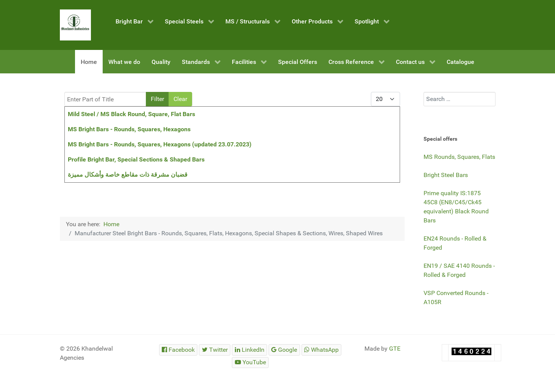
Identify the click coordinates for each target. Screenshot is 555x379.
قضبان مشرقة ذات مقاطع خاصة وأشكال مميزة (128, 174)
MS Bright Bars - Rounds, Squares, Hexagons (129, 129)
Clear (180, 99)
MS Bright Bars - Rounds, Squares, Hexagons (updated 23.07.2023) (160, 144)
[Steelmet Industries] (75, 24)
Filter (157, 99)
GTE (394, 348)
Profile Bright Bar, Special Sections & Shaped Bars (136, 159)
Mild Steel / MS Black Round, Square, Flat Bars (131, 114)
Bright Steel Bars (446, 175)
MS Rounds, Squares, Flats (459, 156)
